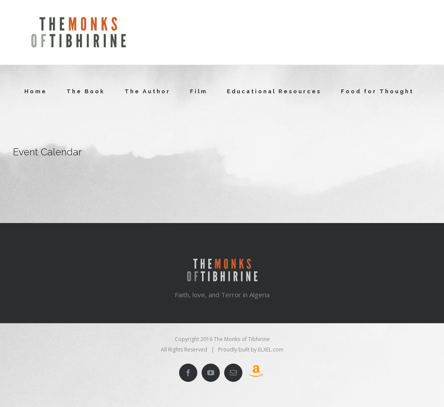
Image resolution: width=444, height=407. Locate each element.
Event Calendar (47, 152)
